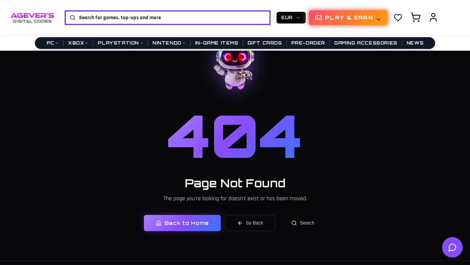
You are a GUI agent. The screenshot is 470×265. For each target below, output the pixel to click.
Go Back (250, 222)
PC (53, 43)
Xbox (78, 43)
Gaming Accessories (365, 43)
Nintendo (169, 43)
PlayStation (120, 43)
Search (302, 222)
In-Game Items (216, 43)
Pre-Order (308, 43)
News (414, 43)
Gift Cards (264, 43)
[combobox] (291, 18)
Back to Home (182, 222)
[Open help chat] (452, 247)
